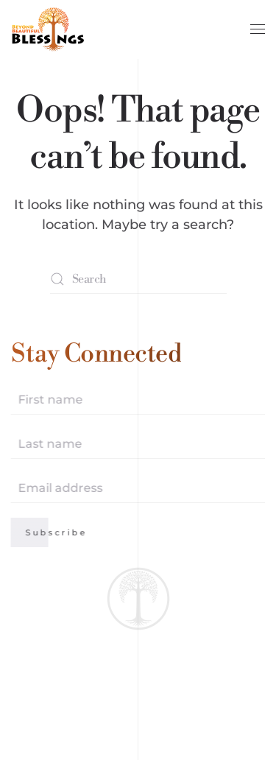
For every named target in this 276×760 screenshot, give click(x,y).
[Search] (138, 279)
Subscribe (56, 532)
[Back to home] (48, 29)
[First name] (137, 400)
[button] (257, 29)
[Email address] (137, 488)
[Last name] (137, 444)
